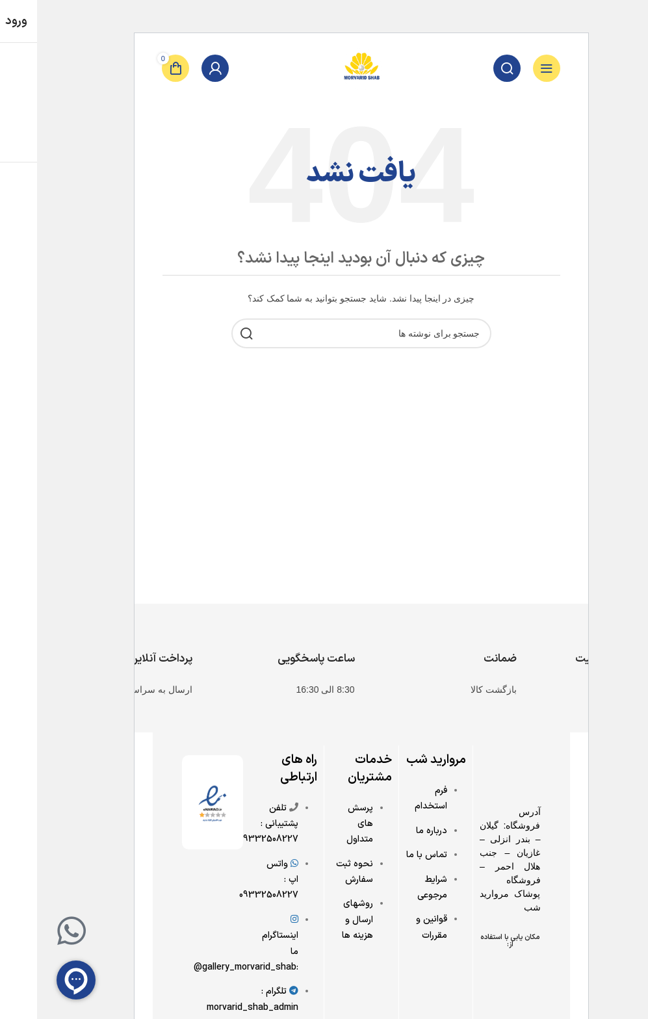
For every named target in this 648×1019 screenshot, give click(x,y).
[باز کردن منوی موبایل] (509, 68)
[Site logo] (324, 67)
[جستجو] (469, 68)
